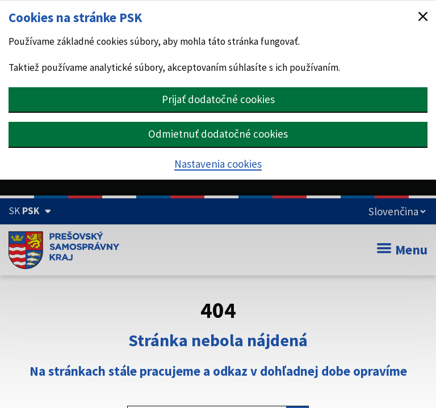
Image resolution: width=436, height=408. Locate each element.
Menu (402, 249)
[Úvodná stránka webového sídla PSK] (64, 250)
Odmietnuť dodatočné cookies (218, 134)
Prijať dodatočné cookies (218, 99)
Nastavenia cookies (218, 164)
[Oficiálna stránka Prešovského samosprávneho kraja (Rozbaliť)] (30, 211)
